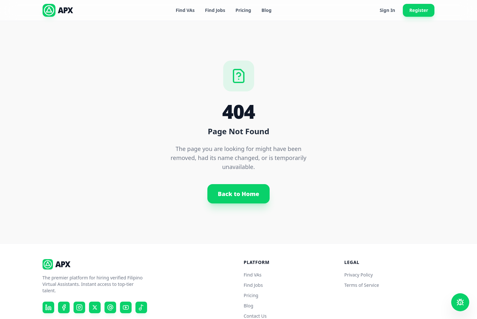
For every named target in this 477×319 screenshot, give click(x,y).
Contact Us (255, 316)
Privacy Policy (358, 275)
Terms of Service (361, 285)
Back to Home (238, 194)
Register (418, 10)
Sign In (387, 10)
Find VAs (185, 10)
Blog (267, 10)
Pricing (243, 10)
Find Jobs (215, 10)
